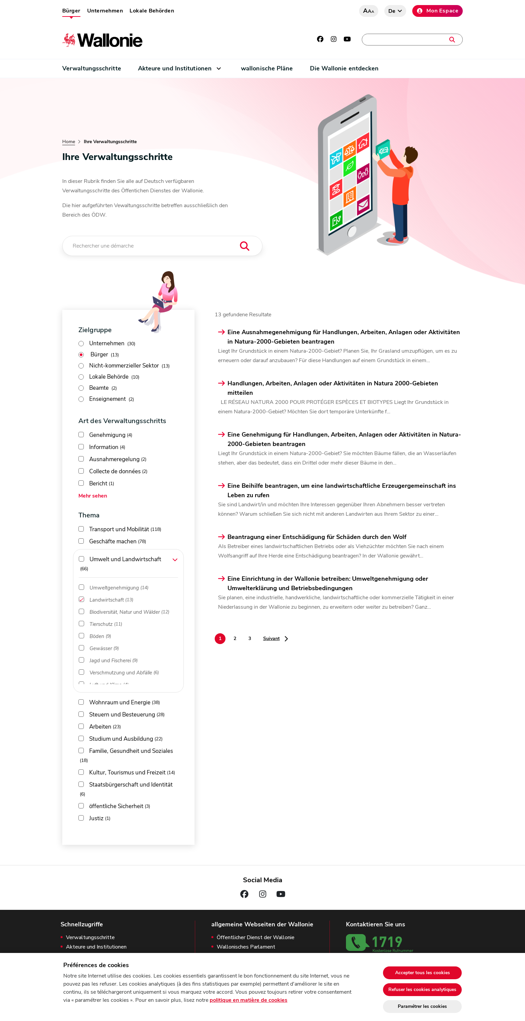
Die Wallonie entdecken (344, 68)
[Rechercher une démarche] (162, 246)
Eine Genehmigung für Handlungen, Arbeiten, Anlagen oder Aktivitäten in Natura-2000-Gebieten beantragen (344, 439)
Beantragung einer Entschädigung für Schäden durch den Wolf (317, 537)
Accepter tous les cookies (422, 972)
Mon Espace (437, 10)
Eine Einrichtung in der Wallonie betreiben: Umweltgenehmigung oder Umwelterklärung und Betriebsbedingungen (328, 583)
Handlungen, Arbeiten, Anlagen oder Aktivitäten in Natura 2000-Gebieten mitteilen (333, 388)
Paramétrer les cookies (422, 1006)
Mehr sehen (92, 496)
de (392, 11)
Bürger (71, 10)
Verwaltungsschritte (91, 68)
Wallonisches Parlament (246, 947)
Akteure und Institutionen (175, 68)
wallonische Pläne (267, 68)
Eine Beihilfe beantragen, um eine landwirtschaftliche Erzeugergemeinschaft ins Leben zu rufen (342, 490)
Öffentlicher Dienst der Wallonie (255, 937)
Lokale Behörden (152, 10)
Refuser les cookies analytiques (422, 989)
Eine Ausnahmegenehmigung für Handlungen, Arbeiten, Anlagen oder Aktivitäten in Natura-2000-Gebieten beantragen (344, 337)
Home (68, 142)
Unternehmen (105, 10)
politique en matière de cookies (248, 1000)
